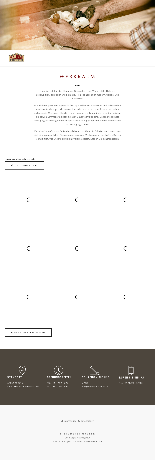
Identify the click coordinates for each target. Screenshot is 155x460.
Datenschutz (86, 420)
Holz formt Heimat (24, 165)
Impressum (68, 420)
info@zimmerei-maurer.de (95, 386)
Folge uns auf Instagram (28, 332)
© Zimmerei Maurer (77, 434)
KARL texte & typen (62, 441)
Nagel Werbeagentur (80, 437)
